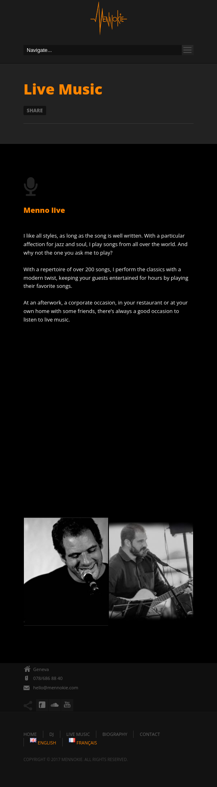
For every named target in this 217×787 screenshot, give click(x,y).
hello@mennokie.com (55, 687)
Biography (114, 734)
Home (30, 734)
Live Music (78, 734)
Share (35, 110)
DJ (51, 734)
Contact (150, 734)
